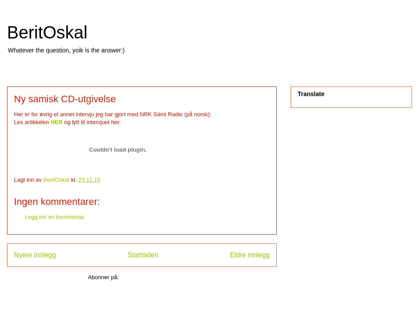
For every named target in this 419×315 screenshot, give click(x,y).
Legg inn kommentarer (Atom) (158, 277)
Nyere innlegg (35, 255)
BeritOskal (47, 32)
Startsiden (142, 255)
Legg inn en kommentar (55, 217)
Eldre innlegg (250, 255)
